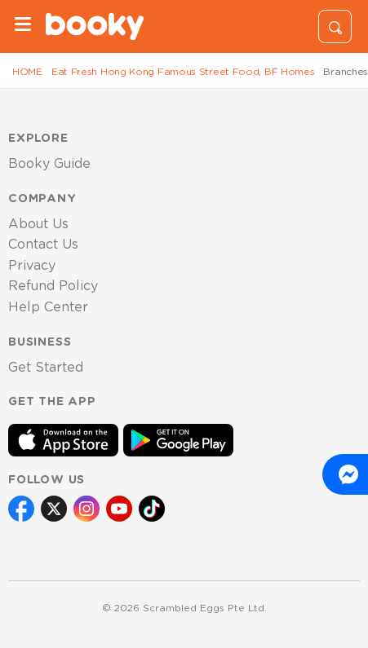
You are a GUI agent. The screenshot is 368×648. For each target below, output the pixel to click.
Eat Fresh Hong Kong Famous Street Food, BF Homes (183, 72)
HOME (27, 72)
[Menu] (23, 26)
